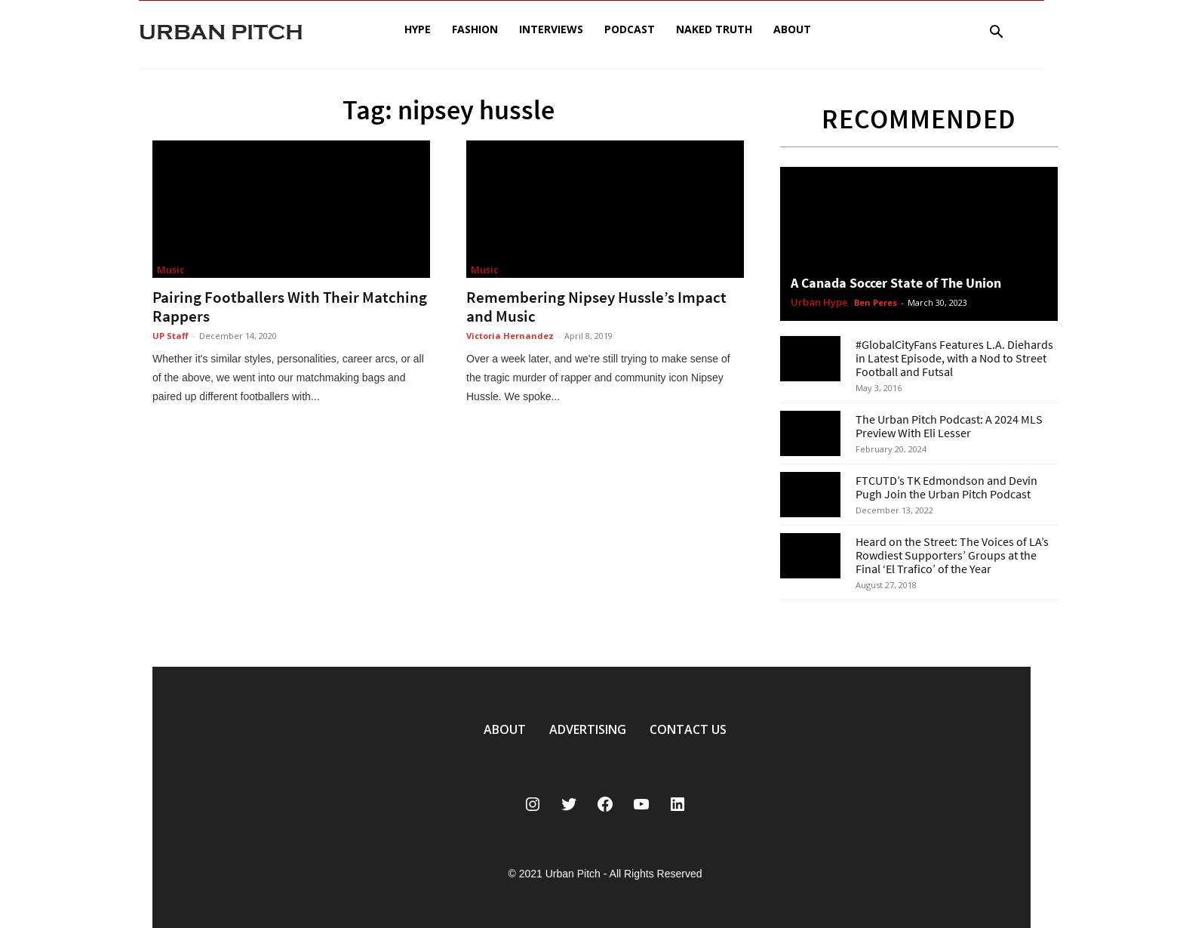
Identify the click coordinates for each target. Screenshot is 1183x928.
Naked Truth (714, 29)
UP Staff (170, 335)
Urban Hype (819, 303)
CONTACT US (688, 729)
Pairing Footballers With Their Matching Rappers (289, 306)
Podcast (629, 29)
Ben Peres (875, 302)
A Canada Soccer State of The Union (896, 282)
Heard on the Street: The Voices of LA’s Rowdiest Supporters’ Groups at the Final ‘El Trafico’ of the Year (952, 555)
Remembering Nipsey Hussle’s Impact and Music (596, 306)
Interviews (551, 29)
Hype (417, 29)
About (792, 29)
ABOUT (505, 729)
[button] (996, 33)
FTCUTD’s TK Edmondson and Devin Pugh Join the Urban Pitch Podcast (946, 487)
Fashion (475, 29)
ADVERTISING (587, 729)
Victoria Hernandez (510, 335)
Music (171, 269)
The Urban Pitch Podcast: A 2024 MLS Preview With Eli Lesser (949, 426)
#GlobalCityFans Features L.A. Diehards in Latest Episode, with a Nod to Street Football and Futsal (954, 358)
